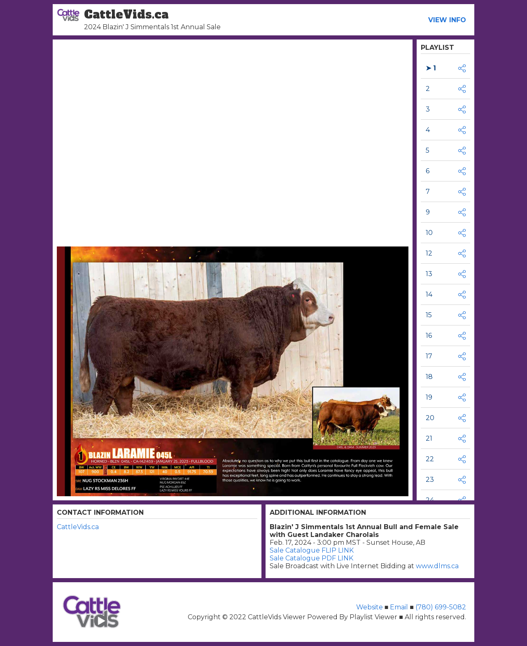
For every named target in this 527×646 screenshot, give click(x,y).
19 (429, 397)
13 (429, 274)
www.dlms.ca (437, 566)
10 (429, 233)
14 (429, 294)
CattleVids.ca (78, 527)
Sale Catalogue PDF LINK (311, 558)
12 (429, 253)
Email (399, 607)
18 (429, 377)
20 (430, 418)
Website (370, 607)
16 (429, 335)
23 (430, 479)
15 (429, 315)
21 (429, 438)
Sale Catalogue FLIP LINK (312, 550)
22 (430, 459)
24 (430, 500)
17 (429, 356)
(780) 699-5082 (440, 607)
